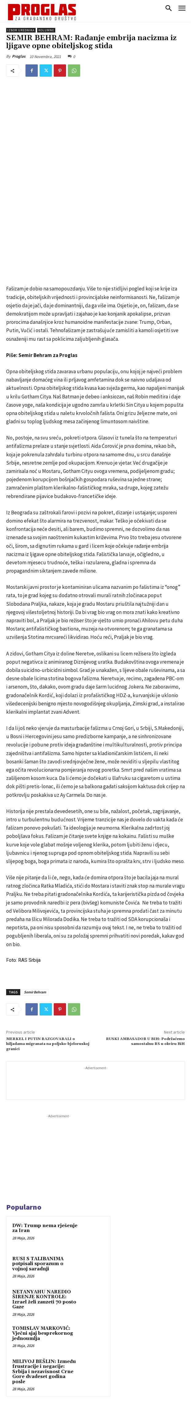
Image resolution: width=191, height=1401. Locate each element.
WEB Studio (116, 1397)
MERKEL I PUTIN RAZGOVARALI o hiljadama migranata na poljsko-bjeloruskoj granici (47, 952)
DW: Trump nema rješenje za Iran (44, 1136)
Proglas (18, 56)
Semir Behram (35, 900)
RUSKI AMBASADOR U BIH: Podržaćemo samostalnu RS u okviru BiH (145, 950)
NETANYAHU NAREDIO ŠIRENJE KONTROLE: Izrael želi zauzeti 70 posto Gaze (44, 1208)
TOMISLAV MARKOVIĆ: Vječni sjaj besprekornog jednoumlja (42, 1242)
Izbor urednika (21, 30)
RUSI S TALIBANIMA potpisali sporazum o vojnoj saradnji (38, 1172)
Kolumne (46, 30)
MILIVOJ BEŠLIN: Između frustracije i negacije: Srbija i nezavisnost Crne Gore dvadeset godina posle (44, 1280)
